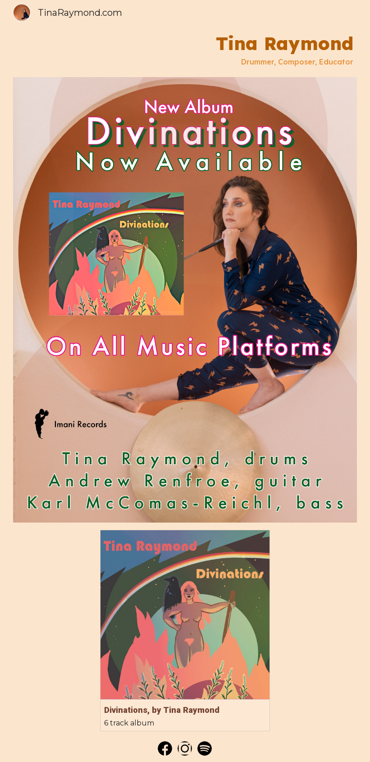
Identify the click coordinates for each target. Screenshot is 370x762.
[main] (185, 49)
